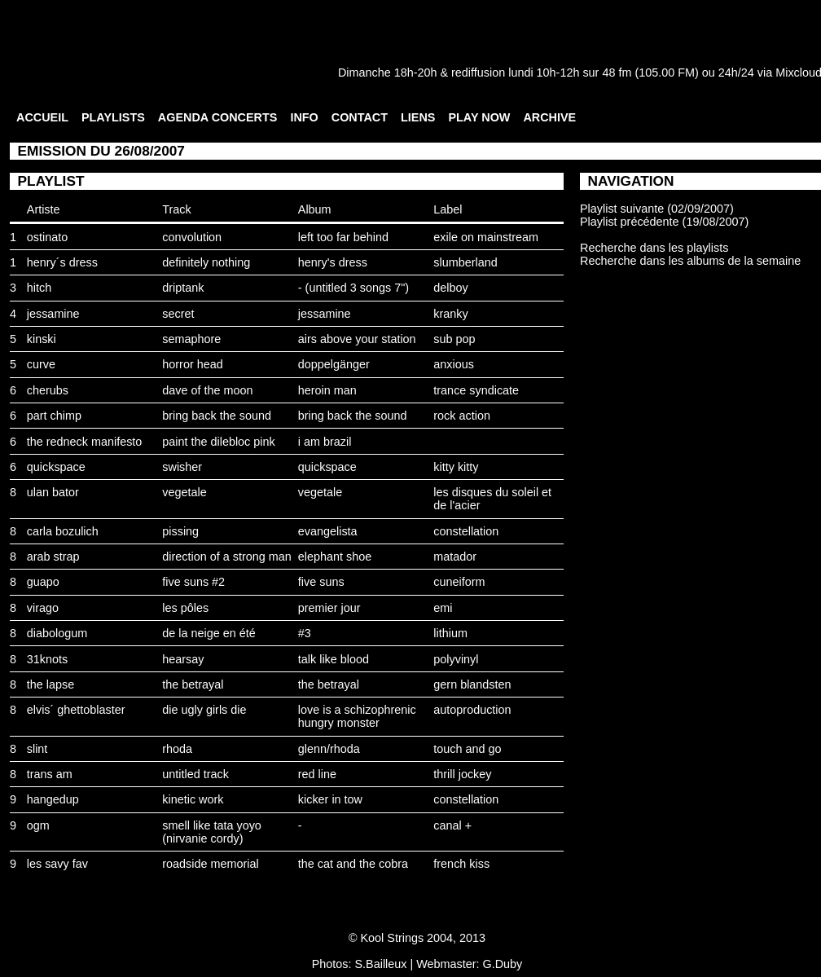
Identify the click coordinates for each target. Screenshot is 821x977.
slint (37, 748)
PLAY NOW (479, 117)
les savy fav (57, 863)
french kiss (461, 863)
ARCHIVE (549, 117)
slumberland (465, 262)
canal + (452, 825)
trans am (49, 774)
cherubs (47, 390)
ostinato (47, 237)
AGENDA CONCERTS (218, 117)
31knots (47, 659)
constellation (465, 531)
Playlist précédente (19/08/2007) (664, 221)
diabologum (57, 633)
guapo (43, 581)
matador (454, 556)
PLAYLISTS (113, 117)
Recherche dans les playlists (654, 247)
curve (41, 364)
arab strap (53, 556)
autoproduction (472, 709)
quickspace (56, 466)
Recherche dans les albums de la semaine (690, 260)
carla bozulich (63, 531)
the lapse (50, 684)
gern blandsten (472, 684)
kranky (450, 313)
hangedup (53, 799)
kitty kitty (455, 466)
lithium (450, 633)
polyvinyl (455, 659)
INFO (304, 117)
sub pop (454, 338)
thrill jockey (462, 774)
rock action (461, 415)
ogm (38, 825)
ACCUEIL (42, 117)
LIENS (418, 117)
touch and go (467, 748)
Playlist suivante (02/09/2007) (657, 208)
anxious (453, 364)
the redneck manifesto (85, 441)
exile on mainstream (485, 237)
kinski (41, 338)
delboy (450, 287)
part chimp (54, 415)
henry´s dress (62, 262)
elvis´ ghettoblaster (76, 709)
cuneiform (459, 581)
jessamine (53, 313)
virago (43, 607)
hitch (39, 287)
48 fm (616, 72)
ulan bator (53, 492)
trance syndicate (476, 390)
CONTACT (359, 117)
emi (442, 607)
